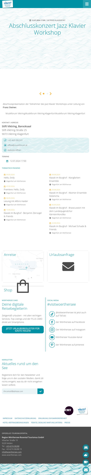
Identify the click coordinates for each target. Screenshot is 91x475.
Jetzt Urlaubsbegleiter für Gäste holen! (22, 329)
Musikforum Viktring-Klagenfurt (40, 113)
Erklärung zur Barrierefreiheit (52, 418)
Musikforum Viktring (15, 113)
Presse (67, 422)
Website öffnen (12, 150)
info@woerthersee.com (12, 452)
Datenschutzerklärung (25, 418)
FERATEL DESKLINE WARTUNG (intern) (46, 422)
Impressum (7, 418)
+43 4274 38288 (12, 446)
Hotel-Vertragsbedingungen (16, 422)
